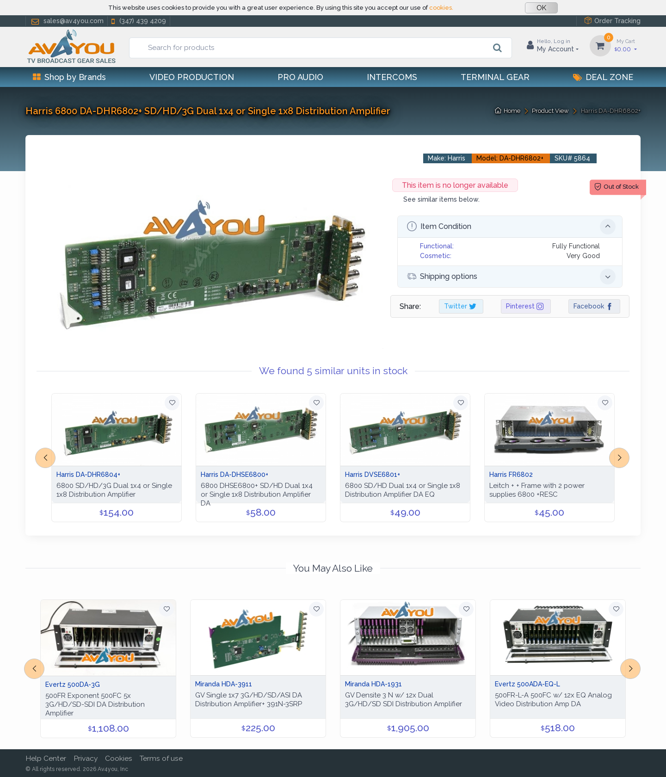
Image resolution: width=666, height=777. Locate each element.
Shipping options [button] (511, 276)
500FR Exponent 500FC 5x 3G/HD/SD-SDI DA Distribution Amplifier (95, 704)
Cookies (118, 758)
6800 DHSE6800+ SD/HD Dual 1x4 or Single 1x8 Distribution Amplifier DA (257, 494)
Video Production (191, 77)
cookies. (441, 7)
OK (541, 8)
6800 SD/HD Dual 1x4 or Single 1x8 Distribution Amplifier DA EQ (402, 490)
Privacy (86, 758)
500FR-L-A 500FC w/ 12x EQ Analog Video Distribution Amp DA (553, 699)
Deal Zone (603, 77)
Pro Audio (300, 77)
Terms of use (161, 758)
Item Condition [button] (511, 226)
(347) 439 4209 (138, 21)
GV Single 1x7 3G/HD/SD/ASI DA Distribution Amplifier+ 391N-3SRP (248, 699)
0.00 (626, 45)
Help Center (45, 758)
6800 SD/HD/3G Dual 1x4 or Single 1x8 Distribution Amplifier (114, 490)
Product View (550, 110)
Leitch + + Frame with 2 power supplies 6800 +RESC (537, 490)
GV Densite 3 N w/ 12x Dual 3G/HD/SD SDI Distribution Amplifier (403, 699)
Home (507, 110)
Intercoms (392, 77)
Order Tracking (612, 21)
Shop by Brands (69, 77)
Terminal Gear (495, 77)
